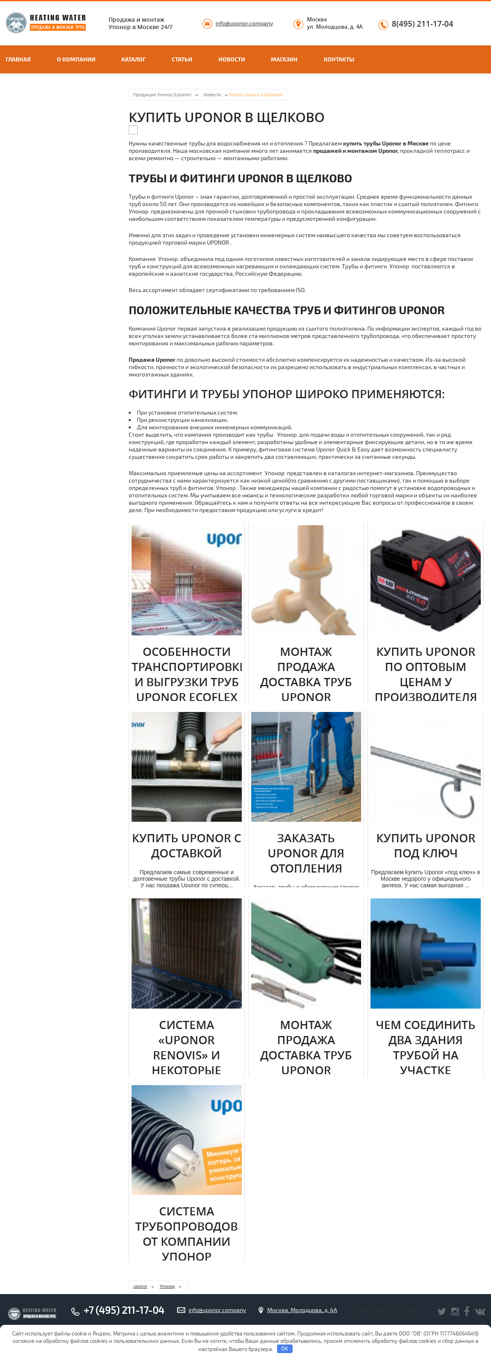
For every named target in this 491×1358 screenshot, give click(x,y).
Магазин (284, 59)
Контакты (339, 59)
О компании (76, 59)
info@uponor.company (244, 23)
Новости (231, 59)
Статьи (182, 59)
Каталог (133, 59)
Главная (18, 59)
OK (284, 1348)
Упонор (167, 1286)
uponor (140, 1286)
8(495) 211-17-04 (422, 24)
